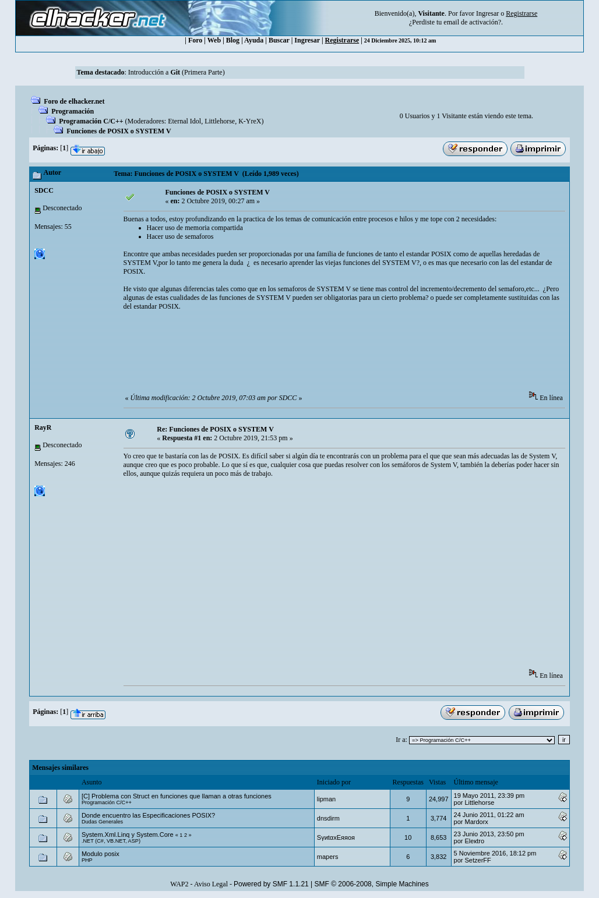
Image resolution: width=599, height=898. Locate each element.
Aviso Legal (211, 884)
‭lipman (326, 799)
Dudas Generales (102, 822)
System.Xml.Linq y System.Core (128, 834)
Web (214, 40)
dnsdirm (328, 818)
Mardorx (476, 821)
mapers (328, 856)
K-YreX (249, 121)
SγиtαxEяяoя (336, 837)
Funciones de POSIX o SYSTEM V (118, 131)
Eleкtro (475, 840)
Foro (195, 40)
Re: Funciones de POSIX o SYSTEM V (215, 429)
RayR (42, 427)
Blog (232, 40)
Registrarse (342, 40)
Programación (72, 111)
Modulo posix (100, 853)
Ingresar (487, 13)
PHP (87, 860)
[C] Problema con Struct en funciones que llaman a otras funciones (177, 796)
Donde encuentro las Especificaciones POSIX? (148, 815)
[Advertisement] (336, 354)
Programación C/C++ (91, 121)
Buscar (279, 40)
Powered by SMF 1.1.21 (271, 884)
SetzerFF (478, 860)
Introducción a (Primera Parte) (176, 72)
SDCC (44, 190)
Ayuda (253, 40)
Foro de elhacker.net (74, 101)
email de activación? (472, 22)
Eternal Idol (184, 121)
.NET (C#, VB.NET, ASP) (111, 841)
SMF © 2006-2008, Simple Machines (372, 884)
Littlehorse (220, 121)
